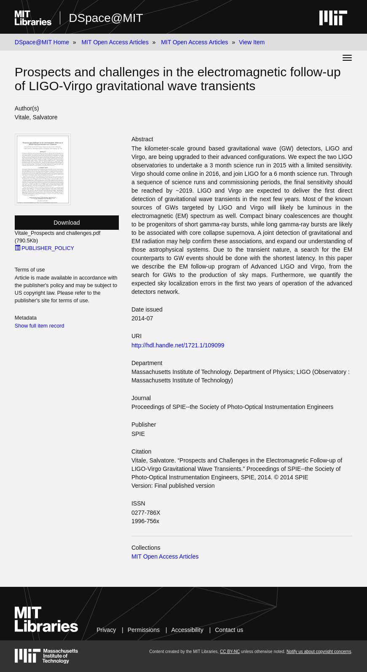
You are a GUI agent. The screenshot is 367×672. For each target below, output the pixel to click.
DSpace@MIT (106, 17)
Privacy (106, 629)
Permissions (144, 629)
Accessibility (187, 629)
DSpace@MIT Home (42, 42)
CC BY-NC (230, 651)
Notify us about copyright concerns (319, 651)
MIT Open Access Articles (114, 42)
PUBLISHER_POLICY (44, 248)
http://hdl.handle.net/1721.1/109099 (177, 345)
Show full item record (39, 326)
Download (67, 222)
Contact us (229, 629)
